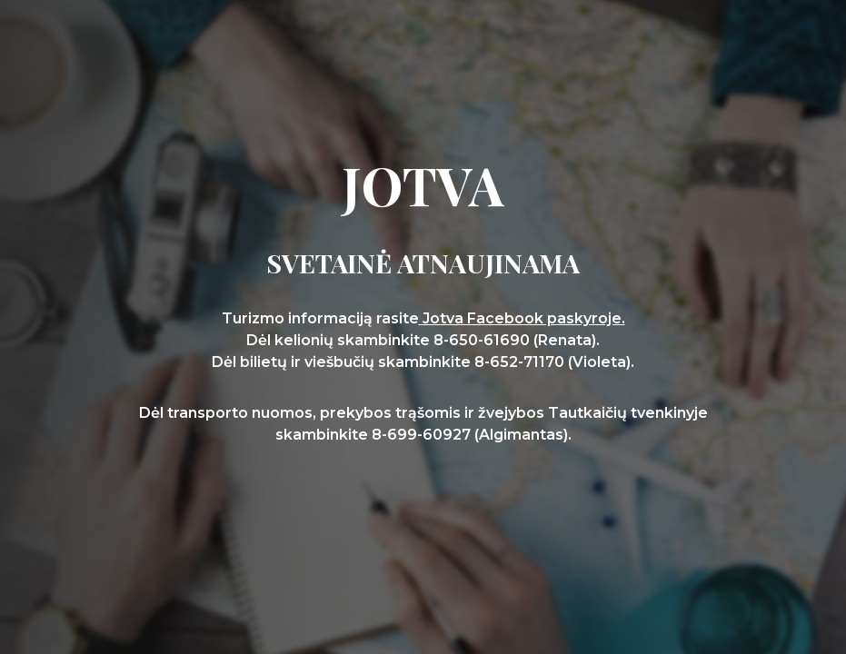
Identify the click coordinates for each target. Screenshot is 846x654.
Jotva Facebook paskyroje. (522, 318)
